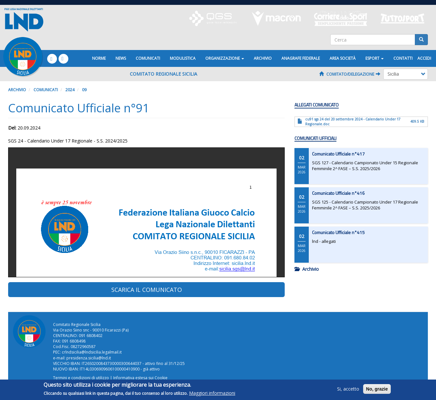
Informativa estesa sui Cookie (140, 378)
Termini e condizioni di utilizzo (81, 378)
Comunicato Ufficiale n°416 (338, 193)
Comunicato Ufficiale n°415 (338, 232)
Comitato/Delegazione (349, 74)
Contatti (403, 58)
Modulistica (183, 58)
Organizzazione (224, 58)
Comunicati (148, 58)
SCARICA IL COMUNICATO (146, 290)
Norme (99, 58)
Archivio (263, 58)
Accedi (424, 58)
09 (84, 90)
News (121, 58)
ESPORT (374, 58)
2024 (70, 90)
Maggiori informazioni (212, 393)
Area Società (343, 58)
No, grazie (377, 389)
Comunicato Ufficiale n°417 (338, 153)
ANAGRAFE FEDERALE (300, 58)
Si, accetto (348, 389)
